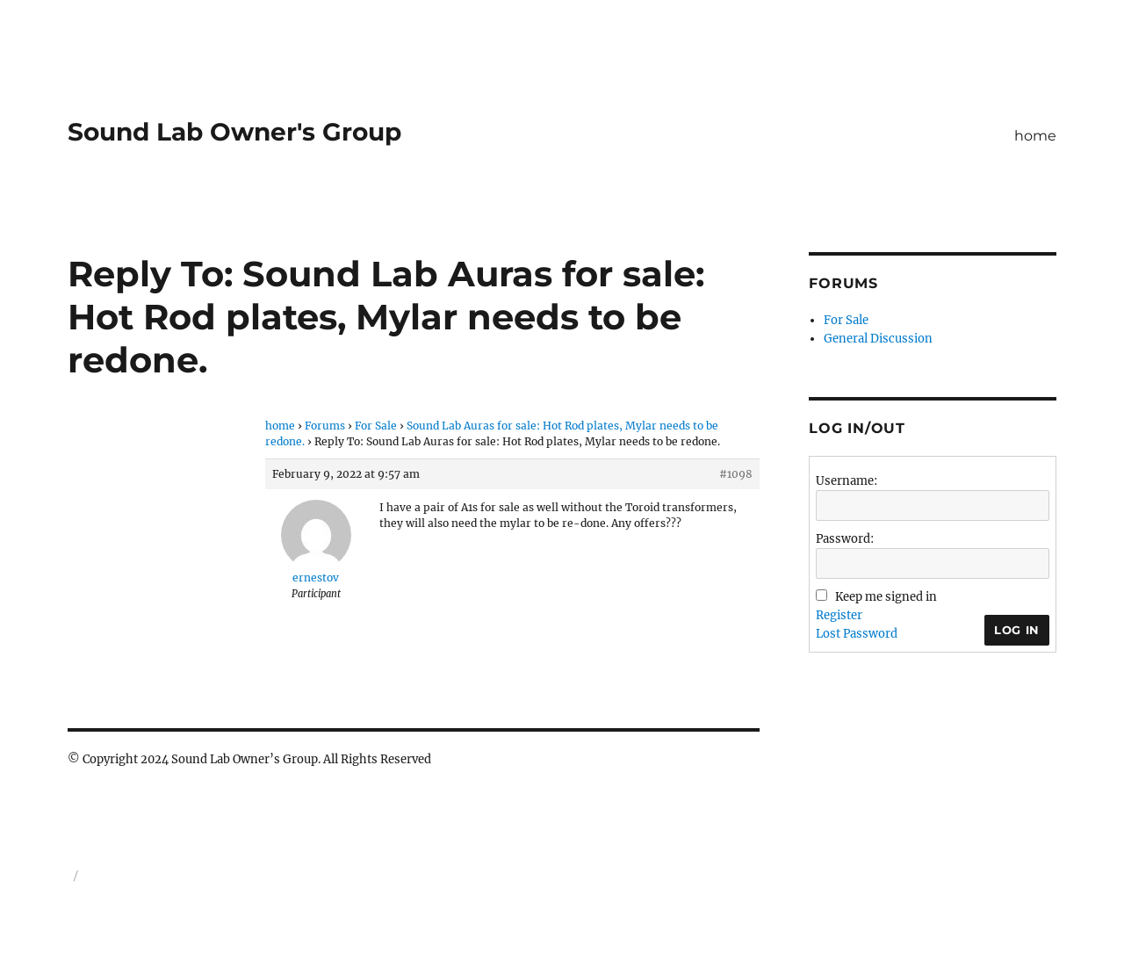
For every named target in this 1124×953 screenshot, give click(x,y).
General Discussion (878, 338)
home (1035, 135)
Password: (845, 538)
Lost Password (856, 633)
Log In (1017, 630)
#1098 (736, 473)
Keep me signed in (886, 596)
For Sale (376, 425)
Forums (325, 425)
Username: (846, 480)
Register (839, 615)
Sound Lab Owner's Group (234, 132)
